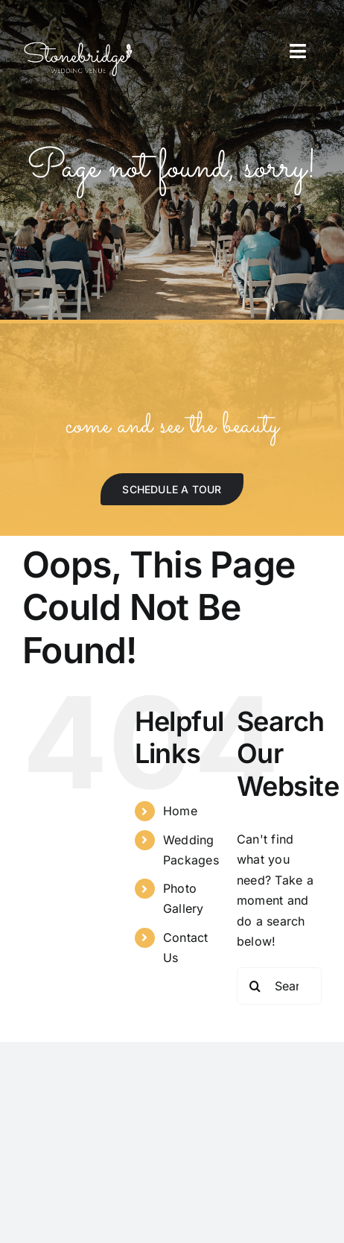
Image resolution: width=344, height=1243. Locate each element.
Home (180, 810)
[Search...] (279, 986)
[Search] (255, 986)
